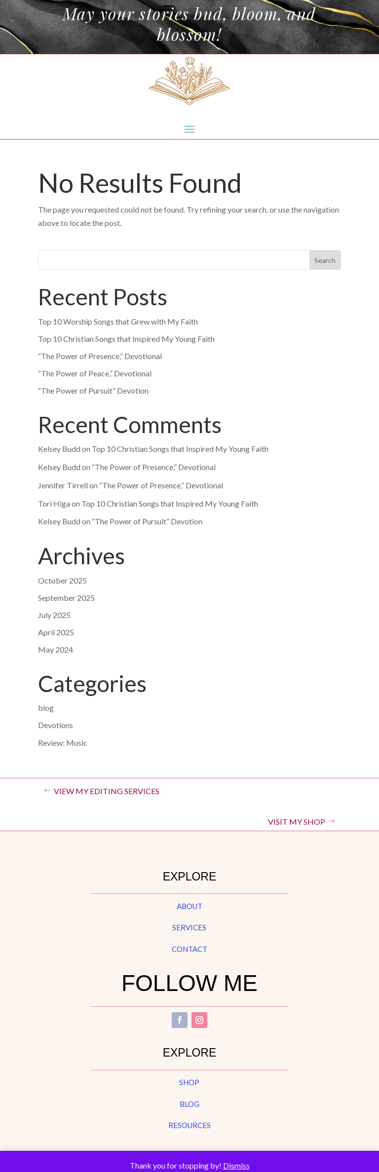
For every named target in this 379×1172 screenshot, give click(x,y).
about (189, 906)
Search (325, 260)
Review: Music (62, 742)
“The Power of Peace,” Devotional (95, 373)
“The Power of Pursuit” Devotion (93, 390)
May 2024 (55, 649)
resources (189, 1125)
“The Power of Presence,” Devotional (100, 356)
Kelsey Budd (59, 448)
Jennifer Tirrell (63, 485)
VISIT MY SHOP (296, 821)
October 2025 (62, 580)
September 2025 (66, 597)
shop (189, 1082)
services (189, 927)
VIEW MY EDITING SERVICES (106, 791)
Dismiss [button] (236, 1165)
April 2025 (56, 632)
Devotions (55, 725)
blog (46, 707)
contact (189, 949)
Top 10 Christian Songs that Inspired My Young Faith (126, 338)
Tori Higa (54, 503)
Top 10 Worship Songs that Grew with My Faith (118, 321)
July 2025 (54, 615)
